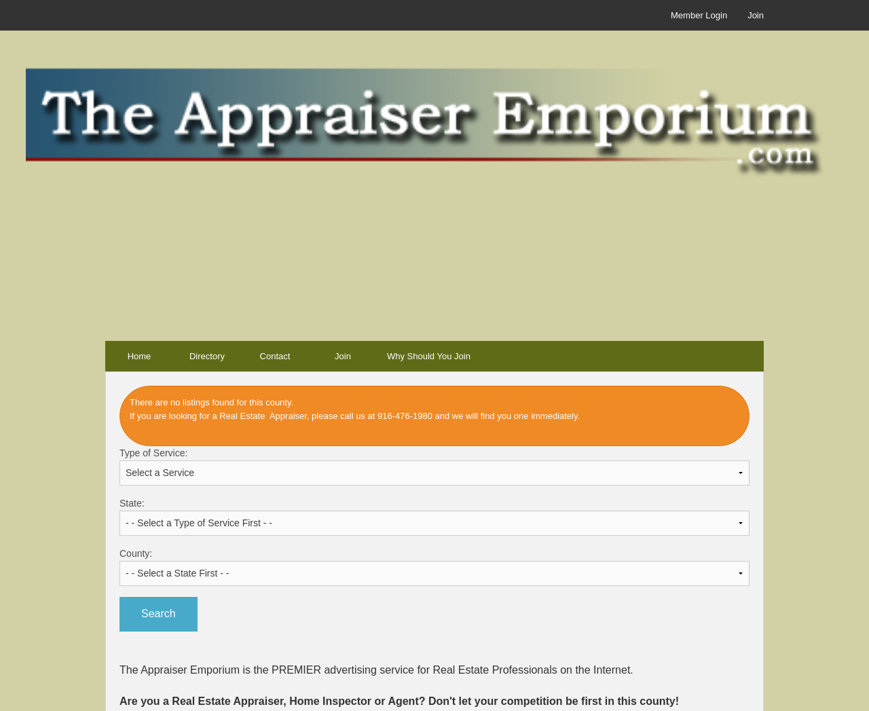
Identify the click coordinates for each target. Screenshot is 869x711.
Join (755, 15)
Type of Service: (434, 467)
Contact (275, 356)
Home (139, 356)
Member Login (699, 15)
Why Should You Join (428, 356)
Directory (207, 356)
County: (434, 567)
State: (434, 517)
